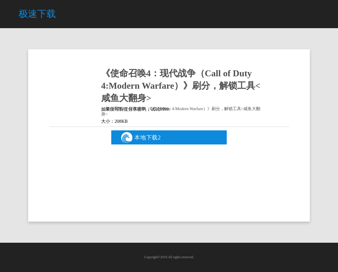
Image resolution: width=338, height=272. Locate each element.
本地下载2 (141, 137)
